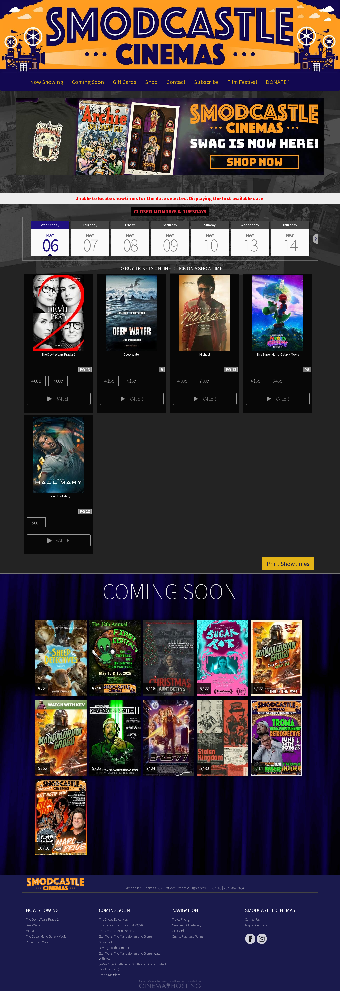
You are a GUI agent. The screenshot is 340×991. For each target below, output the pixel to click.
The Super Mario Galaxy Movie (46, 936)
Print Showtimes (288, 563)
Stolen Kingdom (109, 975)
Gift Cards (124, 81)
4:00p (36, 380)
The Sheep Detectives (113, 919)
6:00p (36, 522)
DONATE (277, 81)
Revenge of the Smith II (114, 947)
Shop (151, 81)
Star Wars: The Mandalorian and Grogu (125, 936)
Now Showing (46, 81)
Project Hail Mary (37, 942)
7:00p (58, 380)
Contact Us (252, 919)
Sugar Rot (105, 942)
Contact (175, 81)
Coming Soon (88, 81)
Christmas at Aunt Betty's (116, 930)
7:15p (131, 380)
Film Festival (242, 81)
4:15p (109, 380)
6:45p (277, 380)
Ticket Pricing (181, 919)
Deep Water (33, 925)
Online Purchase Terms (187, 936)
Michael (31, 930)
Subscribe (206, 81)
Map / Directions (256, 925)
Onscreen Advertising (186, 925)
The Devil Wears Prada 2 (42, 919)
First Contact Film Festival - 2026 (121, 925)
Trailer (58, 398)
